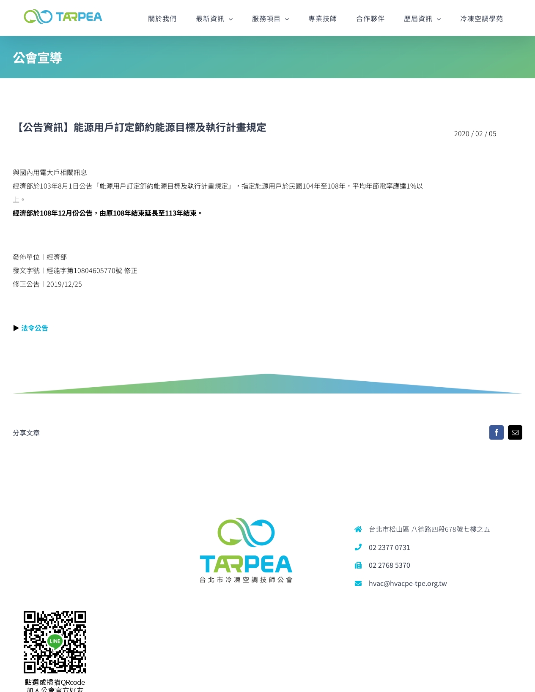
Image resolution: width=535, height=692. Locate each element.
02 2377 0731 (389, 547)
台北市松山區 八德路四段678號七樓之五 (429, 529)
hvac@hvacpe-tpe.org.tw (408, 583)
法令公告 (34, 328)
